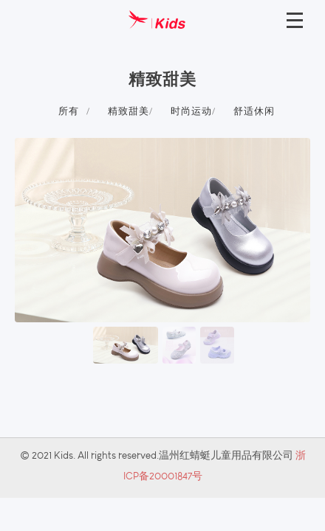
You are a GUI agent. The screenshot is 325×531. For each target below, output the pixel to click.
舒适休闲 (254, 111)
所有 (68, 111)
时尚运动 (191, 111)
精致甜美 (128, 111)
